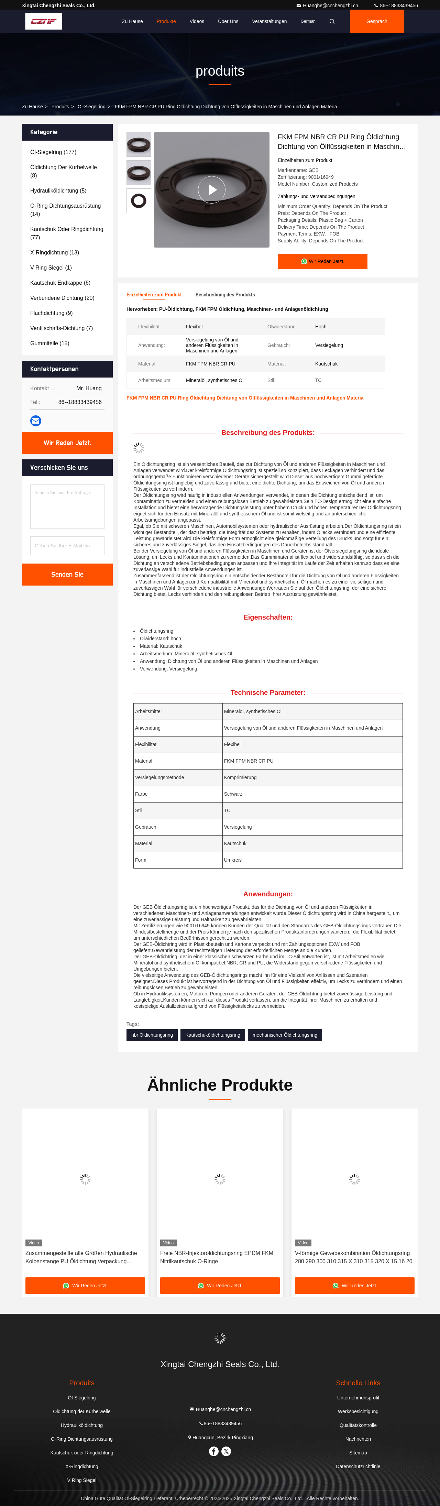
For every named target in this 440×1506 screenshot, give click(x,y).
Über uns (228, 21)
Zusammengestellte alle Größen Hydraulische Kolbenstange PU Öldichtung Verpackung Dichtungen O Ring (81, 1258)
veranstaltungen (269, 21)
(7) (61, 328)
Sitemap (358, 1452)
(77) (66, 233)
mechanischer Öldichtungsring (285, 1035)
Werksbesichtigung (358, 1411)
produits (60, 106)
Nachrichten (358, 1439)
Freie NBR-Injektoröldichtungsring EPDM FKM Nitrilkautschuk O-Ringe (216, 1257)
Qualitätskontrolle (358, 1425)
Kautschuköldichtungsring (212, 1035)
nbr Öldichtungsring (152, 1035)
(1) (51, 268)
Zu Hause (132, 21)
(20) (62, 298)
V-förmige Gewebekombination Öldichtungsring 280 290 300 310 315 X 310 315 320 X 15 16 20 (353, 1257)
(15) (49, 343)
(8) (63, 171)
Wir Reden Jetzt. (67, 442)
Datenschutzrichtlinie (358, 1466)
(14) (65, 210)
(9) (51, 313)
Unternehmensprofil (358, 1397)
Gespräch (376, 21)
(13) (54, 252)
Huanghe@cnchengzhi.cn (327, 5)
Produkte (166, 21)
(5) (58, 191)
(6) (60, 283)
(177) (53, 152)
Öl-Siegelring (92, 106)
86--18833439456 (395, 5)
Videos (197, 21)
